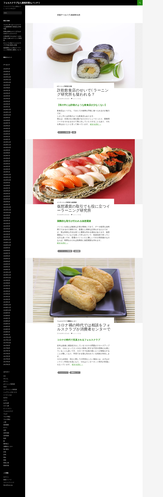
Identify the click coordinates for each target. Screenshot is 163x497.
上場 (4, 422)
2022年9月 (6, 183)
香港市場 (6, 465)
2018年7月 (6, 318)
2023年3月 (6, 166)
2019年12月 (7, 272)
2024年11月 (7, 112)
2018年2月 (6, 332)
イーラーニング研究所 (64, 202)
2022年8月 (6, 185)
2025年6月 (6, 93)
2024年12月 (7, 109)
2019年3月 (6, 296)
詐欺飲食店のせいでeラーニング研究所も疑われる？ (83, 92)
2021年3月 (6, 231)
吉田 (4, 430)
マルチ (5, 414)
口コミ (5, 427)
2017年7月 (6, 351)
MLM (5, 387)
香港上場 (6, 463)
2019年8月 (6, 283)
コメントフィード (8, 482)
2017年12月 (7, 337)
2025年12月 (7, 77)
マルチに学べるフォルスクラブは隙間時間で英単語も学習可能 (12, 27)
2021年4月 (6, 229)
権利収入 (6, 444)
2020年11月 (7, 242)
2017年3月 (6, 362)
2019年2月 (6, 299)
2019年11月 (7, 275)
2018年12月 (7, 305)
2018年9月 (6, 313)
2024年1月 (6, 139)
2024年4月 (6, 131)
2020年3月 (6, 264)
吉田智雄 (6, 435)
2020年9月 (6, 248)
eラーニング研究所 (63, 86)
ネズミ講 (6, 406)
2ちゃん (5, 378)
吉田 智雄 (6, 433)
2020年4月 (6, 261)
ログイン (6, 477)
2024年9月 (6, 117)
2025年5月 (6, 96)
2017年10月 (7, 343)
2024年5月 (6, 128)
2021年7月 (6, 220)
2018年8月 (6, 315)
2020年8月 (6, 250)
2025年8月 (6, 88)
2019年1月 (6, 302)
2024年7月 (6, 123)
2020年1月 (6, 269)
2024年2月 (6, 136)
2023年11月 (7, 145)
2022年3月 (6, 199)
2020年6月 (6, 256)
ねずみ (5, 397)
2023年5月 (6, 161)
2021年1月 (6, 237)
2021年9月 (6, 215)
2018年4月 (6, 326)
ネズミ (5, 400)
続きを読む (95, 124)
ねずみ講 (6, 403)
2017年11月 (7, 340)
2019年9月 (6, 280)
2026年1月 (6, 74)
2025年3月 (6, 101)
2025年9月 (6, 85)
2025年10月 (7, 82)
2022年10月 (7, 180)
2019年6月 (6, 288)
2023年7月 (6, 155)
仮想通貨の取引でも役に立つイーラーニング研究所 (83, 208)
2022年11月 (7, 177)
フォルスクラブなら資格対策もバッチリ (21, 2)
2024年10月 (7, 115)
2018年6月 (6, 321)
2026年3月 (6, 69)
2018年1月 (6, 334)
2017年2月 (6, 364)
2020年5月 (6, 258)
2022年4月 (6, 196)
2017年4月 (6, 359)
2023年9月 (6, 150)
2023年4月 (6, 164)
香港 (4, 460)
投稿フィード (7, 480)
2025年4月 (6, 98)
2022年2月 (6, 202)
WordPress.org (7, 485)
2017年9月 (6, 345)
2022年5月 (6, 193)
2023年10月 (7, 147)
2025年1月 (6, 107)
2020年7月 (6, 253)
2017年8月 (6, 348)
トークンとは (7, 395)
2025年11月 (7, 79)
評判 (4, 454)
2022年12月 (7, 174)
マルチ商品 (6, 416)
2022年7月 (6, 188)
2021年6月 (6, 223)
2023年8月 (6, 153)
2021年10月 (7, 212)
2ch (4, 376)
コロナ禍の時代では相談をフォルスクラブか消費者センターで (83, 327)
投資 (4, 438)
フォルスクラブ (62, 321)
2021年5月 (6, 226)
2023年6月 (6, 158)
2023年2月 (6, 169)
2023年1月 (6, 172)
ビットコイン (7, 408)
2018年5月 (6, 324)
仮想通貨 (74, 202)
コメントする (77, 98)
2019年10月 (7, 277)
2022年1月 (6, 204)
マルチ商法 (6, 419)
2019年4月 (6, 294)
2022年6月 (6, 191)
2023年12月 (7, 142)
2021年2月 (6, 234)
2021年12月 (7, 207)
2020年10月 (7, 245)
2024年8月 (6, 120)
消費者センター (72, 321)
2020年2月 (6, 267)
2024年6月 (6, 126)
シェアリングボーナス (10, 392)
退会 (4, 457)
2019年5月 (6, 291)
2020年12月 (7, 239)
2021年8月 (6, 218)
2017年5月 (6, 356)
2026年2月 (6, 71)
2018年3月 (6, 329)
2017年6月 (6, 353)
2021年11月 (7, 210)
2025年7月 (6, 90)
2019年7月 (6, 286)
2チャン (5, 381)
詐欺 (70, 86)
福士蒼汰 (6, 449)
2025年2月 (6, 104)
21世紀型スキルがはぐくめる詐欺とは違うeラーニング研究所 (12, 38)
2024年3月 (6, 134)
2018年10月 (7, 310)
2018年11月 (7, 307)
